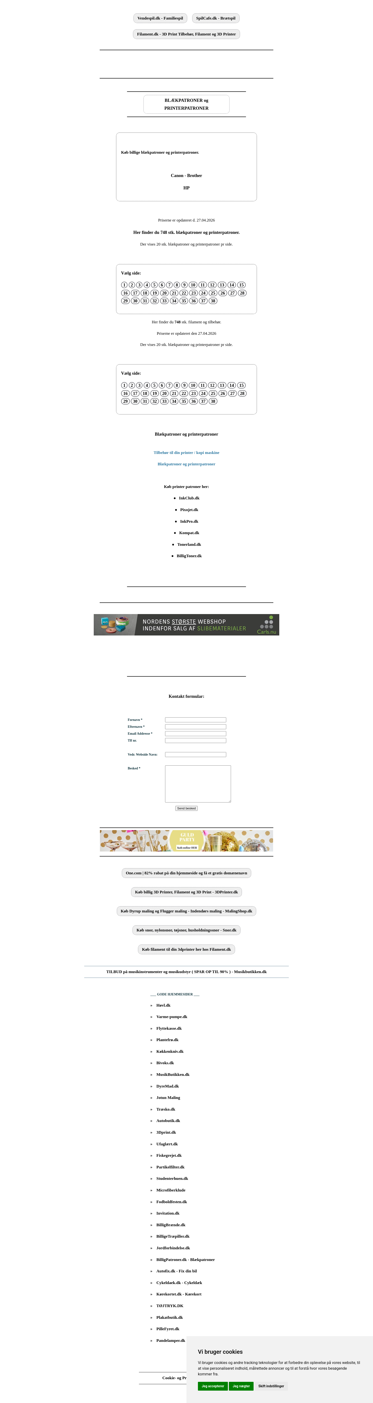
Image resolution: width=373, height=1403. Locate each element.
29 (125, 300)
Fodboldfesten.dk (172, 1209)
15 (241, 284)
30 (135, 300)
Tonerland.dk (189, 544)
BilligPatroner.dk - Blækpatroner (186, 1267)
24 (203, 292)
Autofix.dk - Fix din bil (177, 1278)
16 (125, 292)
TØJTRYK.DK (170, 1313)
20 (164, 292)
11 (203, 284)
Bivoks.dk (165, 1070)
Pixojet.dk (189, 509)
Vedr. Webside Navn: (142, 754)
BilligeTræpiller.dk (173, 1243)
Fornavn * (135, 720)
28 (242, 292)
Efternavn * (136, 727)
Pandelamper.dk (171, 1347)
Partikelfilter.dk (171, 1174)
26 (223, 292)
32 (154, 300)
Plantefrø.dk (168, 1047)
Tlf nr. (132, 740)
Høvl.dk (164, 1012)
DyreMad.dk (168, 1093)
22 (184, 292)
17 (135, 292)
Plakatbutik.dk (170, 1324)
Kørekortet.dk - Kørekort (179, 1301)
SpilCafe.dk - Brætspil (216, 18)
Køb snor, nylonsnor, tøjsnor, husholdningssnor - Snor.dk (186, 937)
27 (232, 292)
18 (145, 292)
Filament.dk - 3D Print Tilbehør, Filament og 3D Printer (186, 34)
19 (154, 292)
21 (174, 292)
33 (164, 300)
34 (174, 300)
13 (222, 284)
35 (184, 300)
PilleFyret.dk (168, 1336)
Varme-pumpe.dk (172, 1024)
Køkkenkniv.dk (170, 1058)
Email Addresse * (140, 733)
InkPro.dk (189, 521)
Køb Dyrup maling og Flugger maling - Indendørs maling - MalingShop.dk (186, 918)
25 (213, 292)
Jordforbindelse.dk (173, 1255)
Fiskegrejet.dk (169, 1162)
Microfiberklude (171, 1197)
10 (193, 284)
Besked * (134, 768)
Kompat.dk (189, 533)
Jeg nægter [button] (241, 1386)
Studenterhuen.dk (172, 1185)
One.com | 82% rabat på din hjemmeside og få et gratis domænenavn (186, 880)
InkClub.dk (189, 498)
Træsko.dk (166, 1116)
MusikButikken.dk (173, 1081)
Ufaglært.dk (167, 1151)
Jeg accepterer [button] (213, 1386)
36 (193, 300)
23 (193, 292)
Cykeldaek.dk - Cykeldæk (179, 1290)
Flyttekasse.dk (169, 1035)
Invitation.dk (168, 1220)
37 (203, 300)
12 (212, 284)
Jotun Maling (168, 1105)
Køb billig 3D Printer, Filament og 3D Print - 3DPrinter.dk (186, 899)
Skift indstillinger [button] (271, 1386)
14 (232, 284)
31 (145, 300)
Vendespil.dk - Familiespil (160, 18)
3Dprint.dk (166, 1139)
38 (213, 300)
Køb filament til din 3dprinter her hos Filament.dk (186, 956)
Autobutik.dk (168, 1128)
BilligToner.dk (189, 556)
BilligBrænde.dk (171, 1232)
